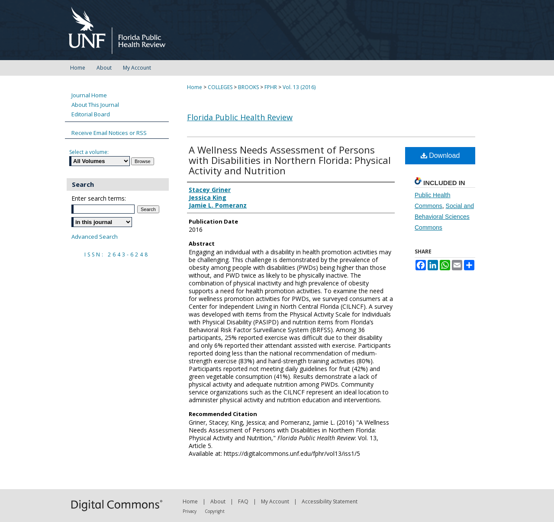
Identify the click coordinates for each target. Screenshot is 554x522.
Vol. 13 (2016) (299, 87)
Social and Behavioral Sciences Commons (444, 216)
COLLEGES (220, 87)
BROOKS (248, 87)
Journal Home (89, 95)
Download (440, 155)
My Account (275, 501)
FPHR (270, 87)
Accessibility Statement (330, 501)
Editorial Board (90, 114)
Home (194, 87)
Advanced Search (94, 236)
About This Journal (95, 105)
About (217, 501)
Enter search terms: (98, 198)
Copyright (215, 511)
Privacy (189, 511)
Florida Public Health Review (240, 117)
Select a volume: (89, 152)
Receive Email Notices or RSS (109, 133)
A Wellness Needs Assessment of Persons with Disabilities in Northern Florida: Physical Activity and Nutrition (290, 160)
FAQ (243, 501)
